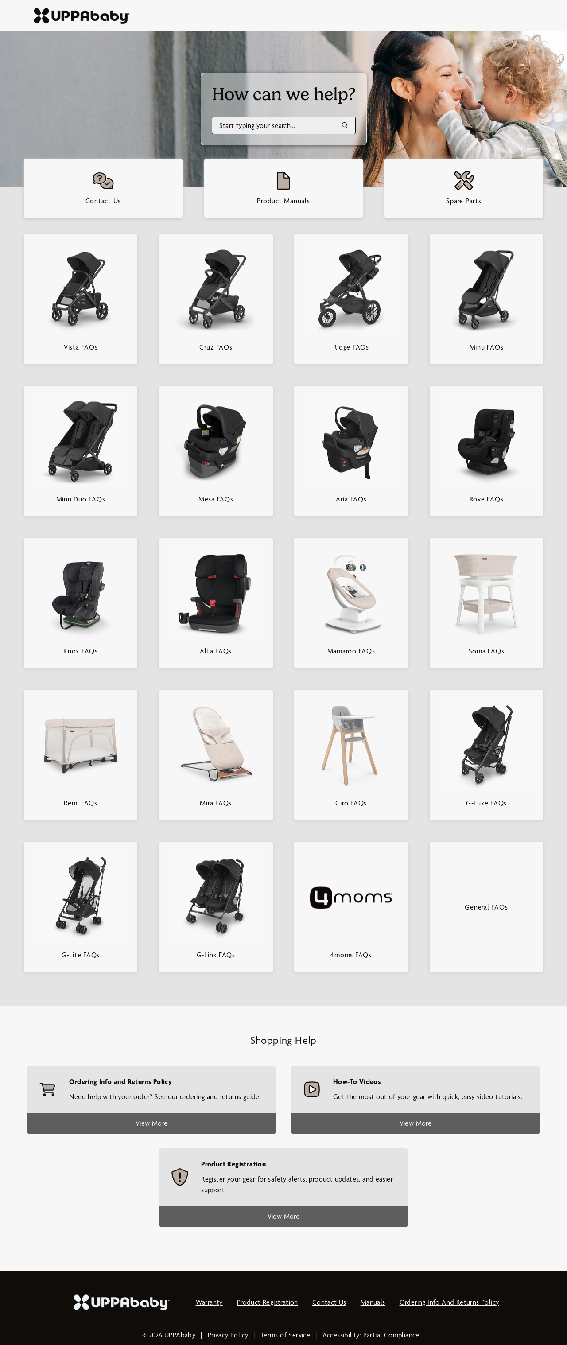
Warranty (209, 1302)
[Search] (284, 125)
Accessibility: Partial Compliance (370, 1335)
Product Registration (267, 1302)
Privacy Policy (228, 1335)
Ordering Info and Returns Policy (449, 1302)
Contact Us (329, 1302)
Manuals (373, 1302)
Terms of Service (285, 1335)
